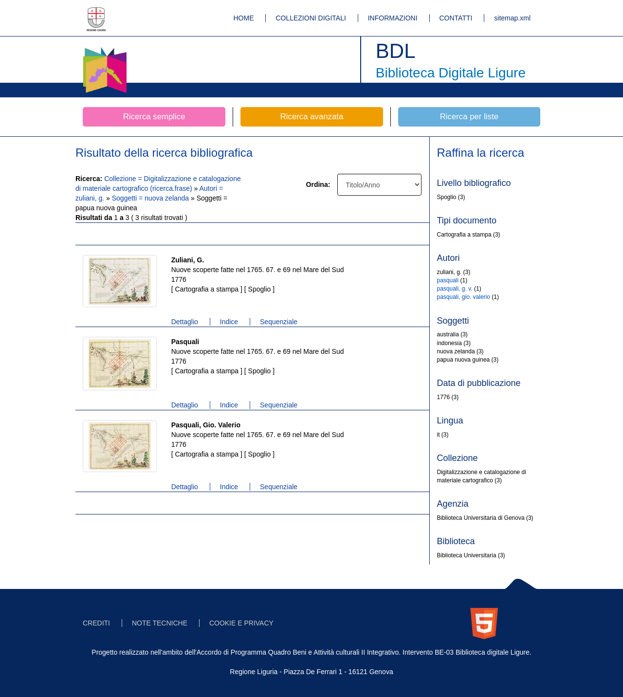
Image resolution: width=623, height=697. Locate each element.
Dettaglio (184, 322)
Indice (229, 322)
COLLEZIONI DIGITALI (310, 18)
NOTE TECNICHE (159, 623)
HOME (244, 18)
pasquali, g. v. (455, 288)
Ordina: (318, 184)
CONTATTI (456, 18)
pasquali (448, 280)
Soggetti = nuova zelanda (151, 198)
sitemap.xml (512, 18)
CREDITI (96, 623)
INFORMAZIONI (393, 18)
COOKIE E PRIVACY (241, 623)
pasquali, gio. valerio (463, 296)
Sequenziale (278, 322)
